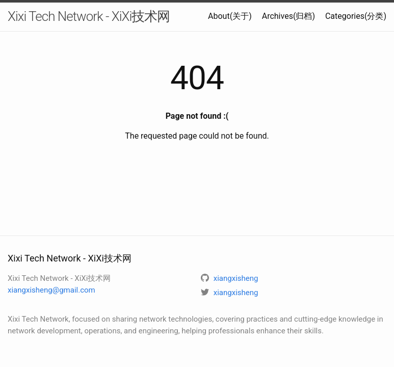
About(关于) (230, 16)
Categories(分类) (355, 16)
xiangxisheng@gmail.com (51, 290)
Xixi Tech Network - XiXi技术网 (89, 16)
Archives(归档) (288, 16)
